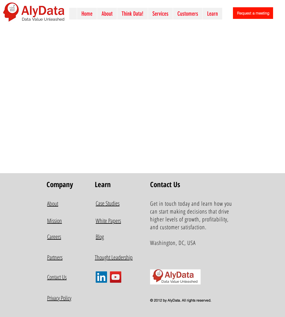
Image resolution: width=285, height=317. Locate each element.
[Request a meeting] (253, 13)
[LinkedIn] (101, 277)
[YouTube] (115, 277)
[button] (160, 13)
